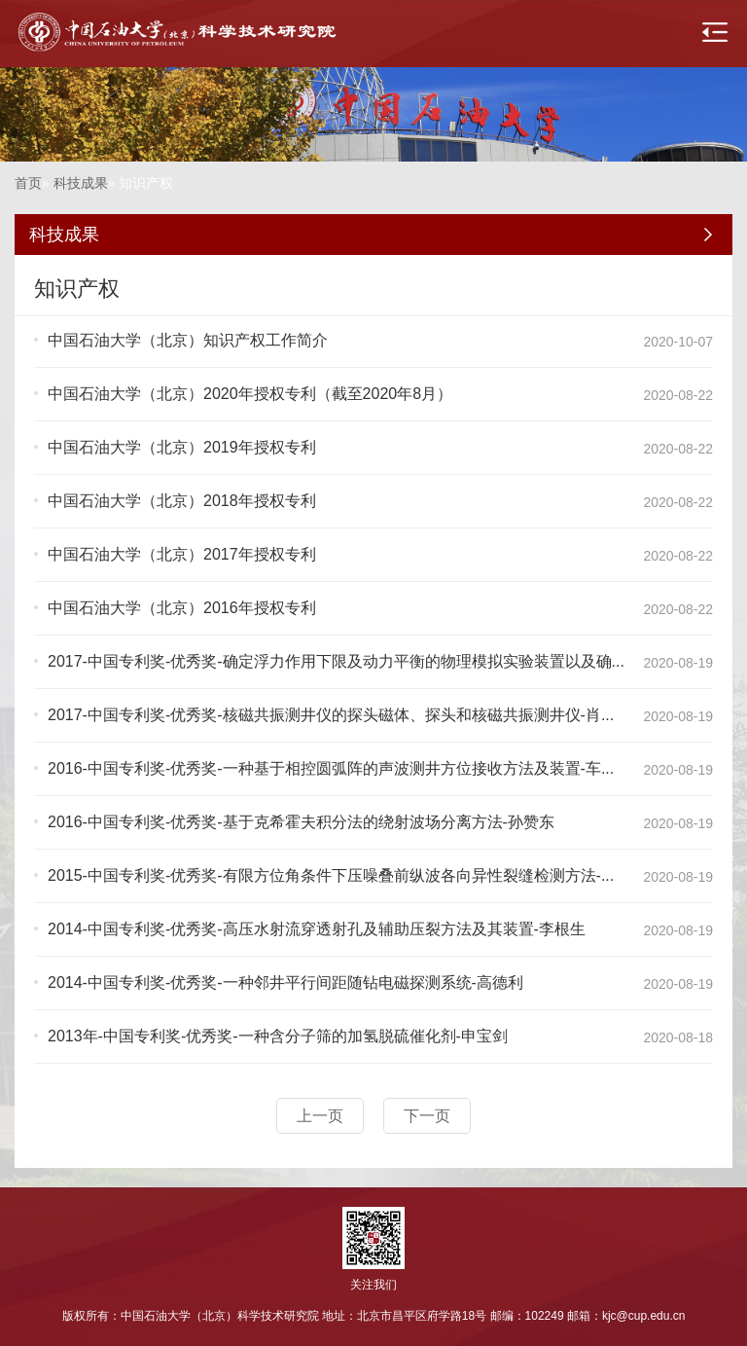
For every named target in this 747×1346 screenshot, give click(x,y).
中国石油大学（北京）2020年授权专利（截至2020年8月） (250, 393)
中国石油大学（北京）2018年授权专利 (182, 500)
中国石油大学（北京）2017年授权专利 (182, 554)
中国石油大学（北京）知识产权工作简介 (188, 340)
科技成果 (80, 183)
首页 (28, 183)
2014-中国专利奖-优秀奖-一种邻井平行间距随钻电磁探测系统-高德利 (285, 982)
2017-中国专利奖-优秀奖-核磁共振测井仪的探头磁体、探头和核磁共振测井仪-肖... (331, 715)
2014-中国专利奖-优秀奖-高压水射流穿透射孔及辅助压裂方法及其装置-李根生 (317, 929)
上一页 (320, 1116)
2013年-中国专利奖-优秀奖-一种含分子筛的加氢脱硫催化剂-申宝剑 (278, 1036)
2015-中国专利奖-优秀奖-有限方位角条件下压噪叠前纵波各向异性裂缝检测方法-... (331, 875)
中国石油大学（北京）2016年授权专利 (182, 608)
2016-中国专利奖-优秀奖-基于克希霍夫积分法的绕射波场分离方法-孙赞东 (301, 822)
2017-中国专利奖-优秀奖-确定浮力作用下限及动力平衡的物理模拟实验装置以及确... (336, 661)
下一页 (427, 1116)
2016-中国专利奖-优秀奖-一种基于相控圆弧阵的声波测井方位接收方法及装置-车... (331, 768)
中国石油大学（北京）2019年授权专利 (182, 447)
